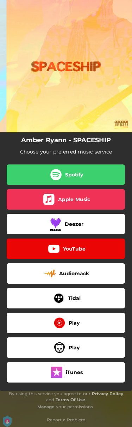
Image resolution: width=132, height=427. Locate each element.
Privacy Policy (107, 393)
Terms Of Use (70, 399)
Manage (46, 406)
